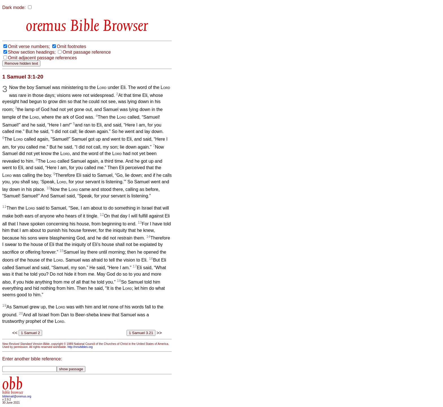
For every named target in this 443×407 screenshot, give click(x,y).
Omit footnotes (71, 46)
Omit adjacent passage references (42, 57)
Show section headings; (32, 52)
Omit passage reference (86, 52)
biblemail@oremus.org (16, 396)
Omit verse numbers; (29, 46)
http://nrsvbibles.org (80, 347)
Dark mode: (14, 7)
